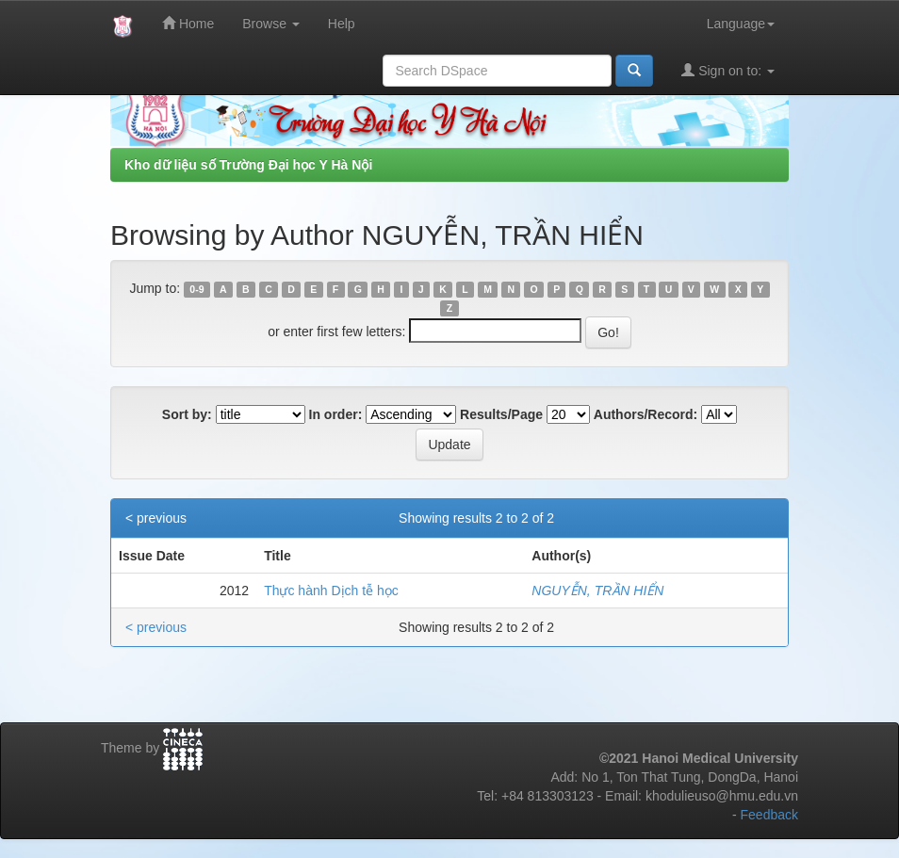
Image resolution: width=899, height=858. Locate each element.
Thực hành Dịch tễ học (331, 590)
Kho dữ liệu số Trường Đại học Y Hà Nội (248, 164)
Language (741, 23)
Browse (271, 23)
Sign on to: (728, 70)
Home (188, 23)
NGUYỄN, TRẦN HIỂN (597, 590)
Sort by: (187, 414)
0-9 (196, 289)
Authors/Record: (645, 414)
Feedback (769, 814)
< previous (156, 518)
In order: (336, 414)
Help (341, 23)
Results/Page (501, 414)
